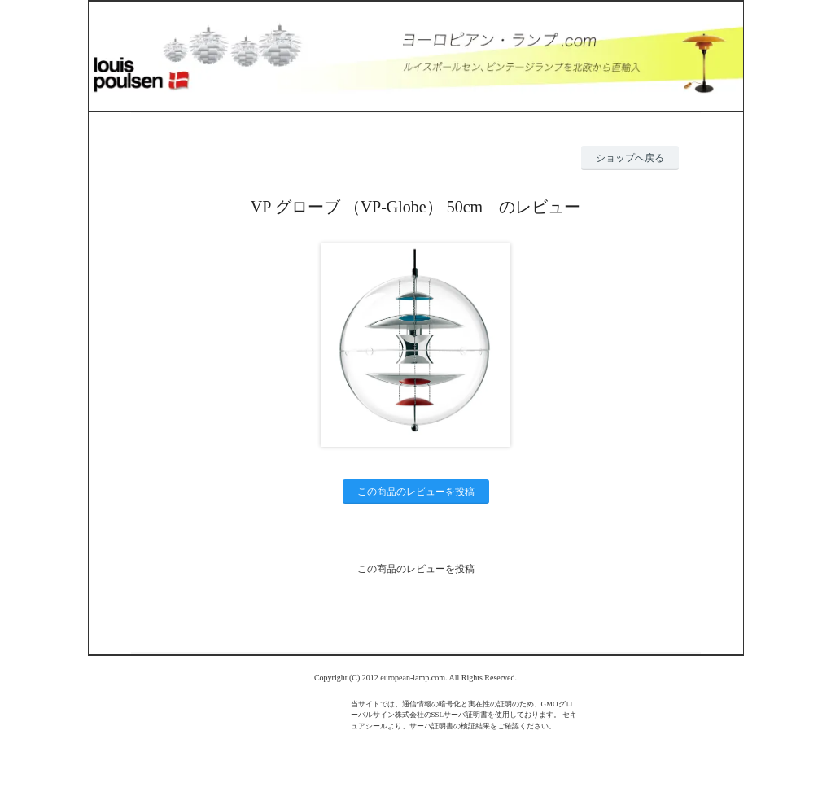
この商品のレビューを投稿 (416, 491)
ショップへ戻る (630, 158)
